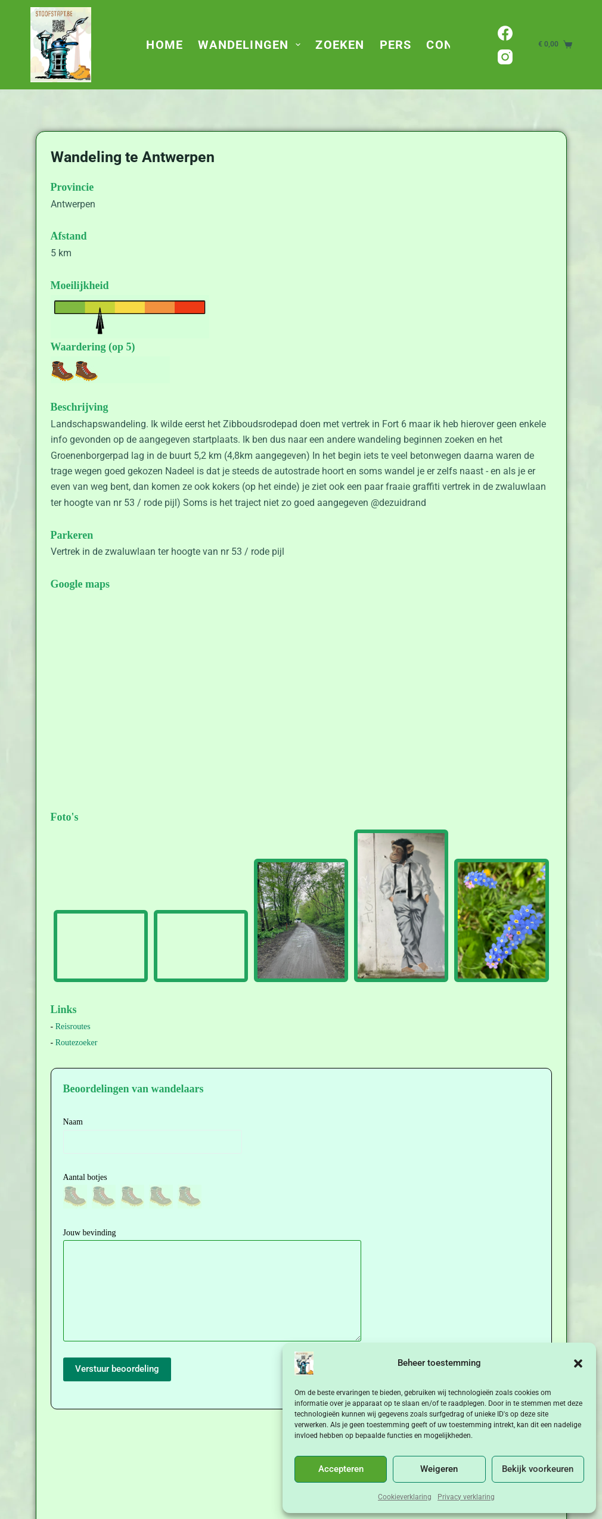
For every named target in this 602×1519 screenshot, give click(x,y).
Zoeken (339, 45)
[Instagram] (505, 56)
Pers (396, 45)
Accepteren (341, 1469)
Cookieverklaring (405, 1497)
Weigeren (439, 1469)
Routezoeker (76, 1042)
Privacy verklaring (466, 1497)
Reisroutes (73, 1026)
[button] (578, 1363)
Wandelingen (251, 45)
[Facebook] (505, 33)
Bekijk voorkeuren (537, 1469)
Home (164, 45)
